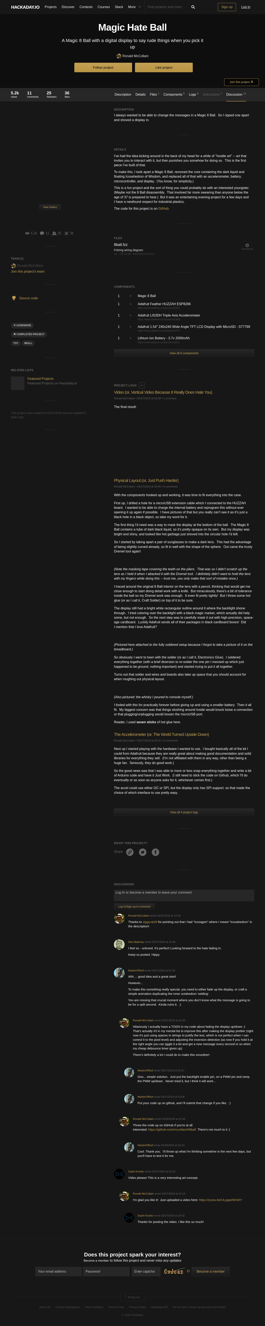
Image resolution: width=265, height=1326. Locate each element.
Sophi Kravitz (136, 1171)
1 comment (169, 398)
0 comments (170, 486)
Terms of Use (116, 1307)
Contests (86, 7)
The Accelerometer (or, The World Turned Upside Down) (165, 734)
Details (140, 94)
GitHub (163, 208)
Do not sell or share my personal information (199, 1307)
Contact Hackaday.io (67, 1307)
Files (154, 94)
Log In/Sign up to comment (134, 906)
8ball (28, 343)
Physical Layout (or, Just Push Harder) (149, 480)
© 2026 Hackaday (132, 1315)
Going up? (132, 1298)
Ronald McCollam (132, 56)
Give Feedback (94, 1307)
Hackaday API (159, 1307)
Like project (163, 67)
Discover (68, 7)
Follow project (103, 67)
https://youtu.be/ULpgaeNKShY (220, 1200)
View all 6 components (184, 353)
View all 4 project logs (184, 812)
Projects (51, 7)
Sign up (226, 7)
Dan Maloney (136, 941)
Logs (194, 94)
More (135, 7)
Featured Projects (41, 378)
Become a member (96, 1261)
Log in (245, 7)
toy (15, 343)
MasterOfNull (136, 970)
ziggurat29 (150, 922)
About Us (44, 1307)
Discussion (236, 94)
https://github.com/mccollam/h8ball (172, 1129)
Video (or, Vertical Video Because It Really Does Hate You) (167, 392)
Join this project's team (28, 271)
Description (123, 94)
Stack (119, 7)
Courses (104, 7)
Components (174, 94)
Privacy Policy (137, 1307)
